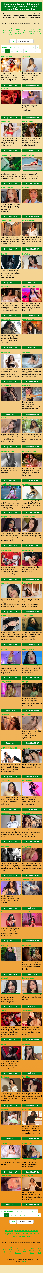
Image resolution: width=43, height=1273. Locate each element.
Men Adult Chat (39, 31)
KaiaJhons (5, 847)
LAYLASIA (5, 1011)
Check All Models (8, 47)
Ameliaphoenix (28, 615)
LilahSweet (26, 418)
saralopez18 (26, 353)
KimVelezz (26, 254)
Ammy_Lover (27, 1143)
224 (35, 51)
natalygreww (5, 319)
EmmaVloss (5, 121)
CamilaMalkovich (28, 155)
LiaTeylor (25, 682)
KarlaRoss (5, 418)
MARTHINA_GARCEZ (9, 748)
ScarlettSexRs (27, 813)
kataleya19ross (28, 978)
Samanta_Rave (28, 1176)
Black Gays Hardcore (18, 31)
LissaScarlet (27, 945)
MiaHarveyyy (6, 780)
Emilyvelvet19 (6, 682)
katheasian (5, 649)
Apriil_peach (5, 879)
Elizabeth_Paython (29, 451)
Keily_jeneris (27, 583)
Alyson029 (26, 912)
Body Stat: (10, 85)
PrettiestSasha (27, 550)
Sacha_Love (27, 748)
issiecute (25, 188)
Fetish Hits (24, 1261)
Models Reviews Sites (32, 31)
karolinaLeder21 (28, 1109)
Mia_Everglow (27, 780)
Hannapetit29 (6, 155)
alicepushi (5, 978)
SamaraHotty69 (28, 649)
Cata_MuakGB (27, 385)
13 (17, 51)
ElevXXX (4, 254)
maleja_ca (4, 1044)
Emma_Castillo (6, 220)
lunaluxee (4, 583)
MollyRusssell (27, 121)
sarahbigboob (27, 89)
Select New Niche (25, 41)
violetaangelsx (6, 385)
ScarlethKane (6, 1109)
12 (12, 51)
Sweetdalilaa (5, 286)
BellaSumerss (6, 1143)
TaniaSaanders (27, 1011)
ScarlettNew (5, 89)
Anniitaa (4, 912)
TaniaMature (26, 1077)
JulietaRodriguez (28, 517)
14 (21, 51)
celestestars (26, 484)
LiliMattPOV (5, 714)
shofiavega (26, 56)
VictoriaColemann (7, 451)
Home (13, 41)
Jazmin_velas (6, 615)
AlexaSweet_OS (7, 188)
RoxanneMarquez (28, 220)
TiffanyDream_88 (28, 286)
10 (3, 51)
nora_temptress (28, 319)
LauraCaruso (27, 714)
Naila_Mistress (6, 56)
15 (26, 51)
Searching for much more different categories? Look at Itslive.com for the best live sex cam (21, 1234)
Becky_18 (4, 945)
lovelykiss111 (6, 517)
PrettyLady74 (6, 550)
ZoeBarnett (5, 1077)
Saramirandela (27, 879)
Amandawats (6, 353)
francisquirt (5, 813)
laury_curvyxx (27, 847)
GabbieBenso (6, 1176)
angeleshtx (26, 1044)
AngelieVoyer (6, 484)
